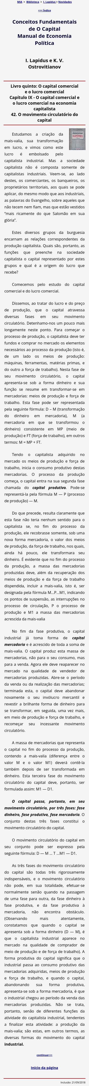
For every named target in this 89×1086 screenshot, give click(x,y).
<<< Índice (44, 10)
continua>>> (44, 1055)
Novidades (65, 2)
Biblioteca (32, 2)
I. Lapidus (49, 2)
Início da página (44, 1067)
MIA (19, 2)
